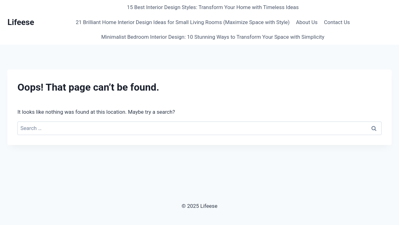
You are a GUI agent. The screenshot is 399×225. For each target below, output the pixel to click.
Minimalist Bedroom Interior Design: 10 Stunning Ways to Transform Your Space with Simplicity (212, 37)
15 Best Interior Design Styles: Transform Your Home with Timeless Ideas (213, 7)
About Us (306, 22)
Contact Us (337, 22)
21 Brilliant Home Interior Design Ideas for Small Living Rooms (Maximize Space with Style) (183, 22)
